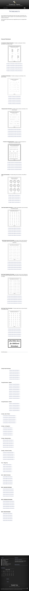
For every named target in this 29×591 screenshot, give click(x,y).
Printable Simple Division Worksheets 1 (14, 329)
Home (8, 581)
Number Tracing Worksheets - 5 (14, 410)
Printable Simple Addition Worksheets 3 (14, 231)
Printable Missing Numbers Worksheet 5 (14, 136)
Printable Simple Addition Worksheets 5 (14, 235)
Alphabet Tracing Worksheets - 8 (14, 396)
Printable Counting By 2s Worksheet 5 (14, 103)
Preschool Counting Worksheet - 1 (8, 452)
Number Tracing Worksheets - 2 (14, 405)
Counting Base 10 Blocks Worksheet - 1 (9, 415)
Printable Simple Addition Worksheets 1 (14, 228)
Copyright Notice (5, 559)
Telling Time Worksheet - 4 (7, 469)
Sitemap (7, 578)
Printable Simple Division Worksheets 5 (14, 336)
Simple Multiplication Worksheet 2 (8, 502)
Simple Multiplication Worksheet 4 (8, 506)
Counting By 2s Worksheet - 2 (8, 429)
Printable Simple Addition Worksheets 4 (14, 233)
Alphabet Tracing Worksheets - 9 (14, 398)
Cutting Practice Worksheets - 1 (14, 370)
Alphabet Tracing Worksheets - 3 (14, 387)
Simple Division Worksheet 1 (7, 513)
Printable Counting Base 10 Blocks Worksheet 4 (14, 68)
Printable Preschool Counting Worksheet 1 (14, 162)
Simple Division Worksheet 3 (7, 516)
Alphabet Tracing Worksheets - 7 (14, 394)
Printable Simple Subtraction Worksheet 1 (14, 262)
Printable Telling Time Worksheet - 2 (14, 197)
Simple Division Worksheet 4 (7, 518)
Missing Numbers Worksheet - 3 (8, 443)
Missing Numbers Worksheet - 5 (8, 447)
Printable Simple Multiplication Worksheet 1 (14, 296)
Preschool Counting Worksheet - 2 (8, 454)
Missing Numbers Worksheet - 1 (8, 440)
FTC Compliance (5, 561)
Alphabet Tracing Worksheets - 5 (14, 391)
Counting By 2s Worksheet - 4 (8, 433)
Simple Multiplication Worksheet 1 (8, 501)
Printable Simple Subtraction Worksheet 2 (14, 263)
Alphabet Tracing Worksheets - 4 (14, 389)
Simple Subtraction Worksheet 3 (8, 492)
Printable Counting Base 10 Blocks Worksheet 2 (14, 65)
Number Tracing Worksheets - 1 (14, 403)
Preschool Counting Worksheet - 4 (8, 457)
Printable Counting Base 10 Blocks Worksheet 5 (14, 70)
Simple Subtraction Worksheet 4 (8, 494)
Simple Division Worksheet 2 (7, 515)
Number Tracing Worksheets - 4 (14, 408)
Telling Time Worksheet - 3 (7, 468)
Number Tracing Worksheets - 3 (14, 406)
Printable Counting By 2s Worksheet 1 (14, 96)
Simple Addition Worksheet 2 (8, 478)
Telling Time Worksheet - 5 (7, 471)
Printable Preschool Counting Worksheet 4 (14, 167)
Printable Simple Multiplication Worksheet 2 (14, 297)
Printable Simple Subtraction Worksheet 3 (14, 265)
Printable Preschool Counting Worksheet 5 (14, 169)
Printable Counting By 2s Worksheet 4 (14, 101)
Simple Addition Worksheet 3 (8, 480)
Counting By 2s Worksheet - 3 (8, 431)
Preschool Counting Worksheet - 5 (8, 459)
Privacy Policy (4, 562)
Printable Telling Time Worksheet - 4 (14, 200)
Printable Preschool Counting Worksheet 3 (14, 165)
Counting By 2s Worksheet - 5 (8, 434)
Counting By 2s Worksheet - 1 (8, 427)
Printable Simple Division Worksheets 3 (14, 332)
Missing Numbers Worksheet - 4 (8, 445)
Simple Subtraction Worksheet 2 (8, 490)
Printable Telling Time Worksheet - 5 (14, 202)
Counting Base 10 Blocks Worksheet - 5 (9, 422)
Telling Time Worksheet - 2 (7, 466)
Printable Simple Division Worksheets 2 (14, 330)
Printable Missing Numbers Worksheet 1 (14, 129)
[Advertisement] (14, 29)
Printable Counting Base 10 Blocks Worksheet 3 (14, 67)
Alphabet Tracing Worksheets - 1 (14, 384)
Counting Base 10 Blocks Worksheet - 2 (9, 417)
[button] (27, 588)
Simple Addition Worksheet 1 (8, 476)
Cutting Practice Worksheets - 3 (14, 373)
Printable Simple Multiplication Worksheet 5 (14, 303)
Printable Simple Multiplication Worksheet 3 (14, 299)
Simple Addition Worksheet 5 (8, 483)
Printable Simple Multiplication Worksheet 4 (14, 301)
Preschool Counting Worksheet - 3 (8, 455)
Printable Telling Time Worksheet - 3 (14, 198)
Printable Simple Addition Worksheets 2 (14, 229)
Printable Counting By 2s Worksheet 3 (14, 100)
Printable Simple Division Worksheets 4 (14, 334)
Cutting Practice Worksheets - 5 (14, 377)
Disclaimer (4, 560)
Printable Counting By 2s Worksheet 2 (14, 98)
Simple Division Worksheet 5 (7, 520)
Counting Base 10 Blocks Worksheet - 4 (9, 420)
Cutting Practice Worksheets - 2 (14, 372)
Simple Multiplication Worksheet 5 (8, 508)
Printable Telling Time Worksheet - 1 (14, 195)
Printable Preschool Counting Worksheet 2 (14, 164)
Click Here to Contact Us (18, 559)
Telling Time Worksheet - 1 (7, 464)
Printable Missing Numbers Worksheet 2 (14, 131)
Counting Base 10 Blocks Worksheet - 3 (9, 419)
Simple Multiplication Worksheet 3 (8, 504)
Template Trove (14, 4)
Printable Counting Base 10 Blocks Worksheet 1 (14, 63)
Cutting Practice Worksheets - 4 (14, 375)
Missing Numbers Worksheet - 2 (8, 441)
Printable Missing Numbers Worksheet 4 (14, 134)
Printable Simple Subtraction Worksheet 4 (14, 267)
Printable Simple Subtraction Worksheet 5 (14, 269)
